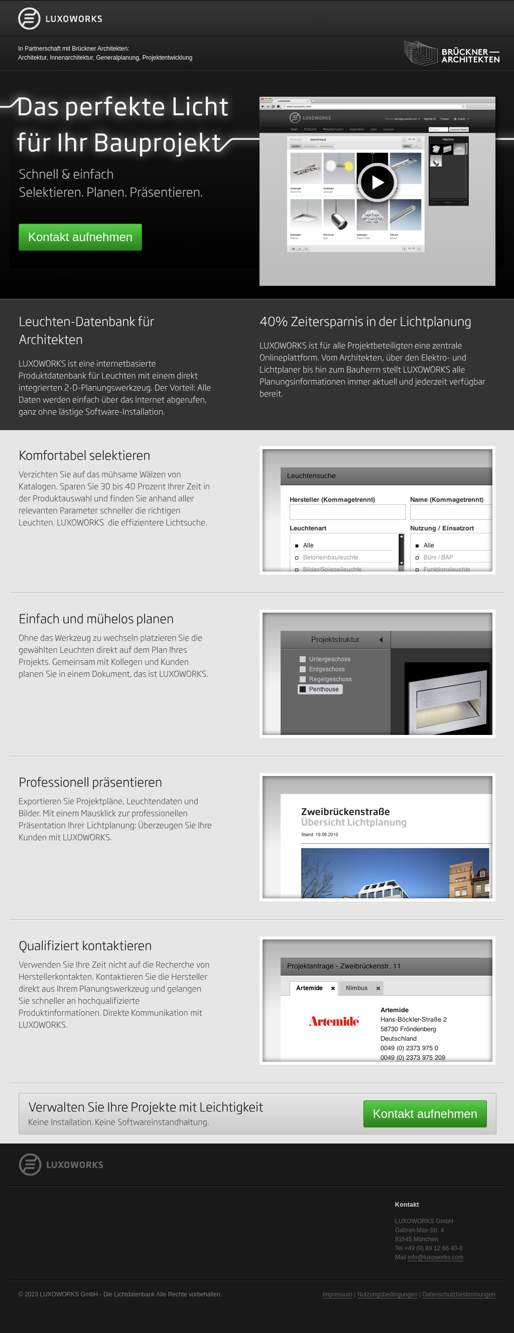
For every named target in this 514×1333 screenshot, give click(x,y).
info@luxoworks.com (435, 1257)
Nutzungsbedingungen (387, 1294)
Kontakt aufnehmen (80, 237)
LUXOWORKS (60, 34)
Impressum (337, 1294)
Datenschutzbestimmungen (459, 1294)
